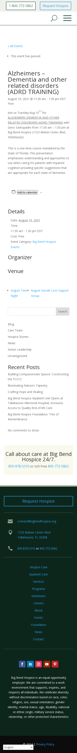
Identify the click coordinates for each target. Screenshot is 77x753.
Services (38, 581)
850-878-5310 (18, 466)
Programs (38, 589)
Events (38, 617)
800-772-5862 (58, 466)
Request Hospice (55, 5)
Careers (38, 603)
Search (62, 311)
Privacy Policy (45, 744)
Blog (11, 324)
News (11, 343)
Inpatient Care (38, 574)
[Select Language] (18, 747)
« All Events (15, 46)
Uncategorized (17, 356)
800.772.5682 (48, 548)
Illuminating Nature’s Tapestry (27, 385)
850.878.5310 (26, 548)
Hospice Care (38, 567)
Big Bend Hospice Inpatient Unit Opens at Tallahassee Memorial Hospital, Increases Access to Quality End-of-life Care (35, 403)
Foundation (38, 625)
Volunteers (38, 596)
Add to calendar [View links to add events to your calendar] (27, 192)
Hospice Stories (18, 337)
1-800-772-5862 (21, 5)
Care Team (15, 330)
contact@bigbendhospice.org (36, 521)
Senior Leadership (20, 349)
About (38, 610)
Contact (38, 639)
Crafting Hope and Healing (25, 392)
